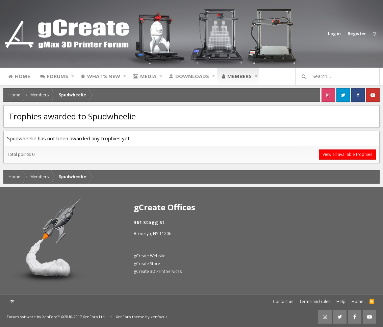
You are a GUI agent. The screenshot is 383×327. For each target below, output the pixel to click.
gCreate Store (147, 263)
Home (22, 76)
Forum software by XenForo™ (56, 316)
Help (341, 301)
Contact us (283, 301)
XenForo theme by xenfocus (141, 316)
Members (239, 76)
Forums (57, 76)
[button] (73, 76)
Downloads (192, 76)
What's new (103, 76)
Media (148, 76)
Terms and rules (314, 301)
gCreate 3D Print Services (158, 271)
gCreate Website (149, 256)
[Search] (340, 76)
